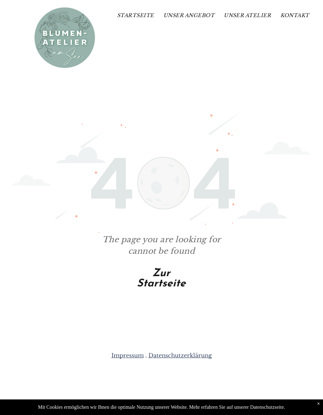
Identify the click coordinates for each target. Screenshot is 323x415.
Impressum (127, 355)
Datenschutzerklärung (180, 355)
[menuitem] (135, 15)
